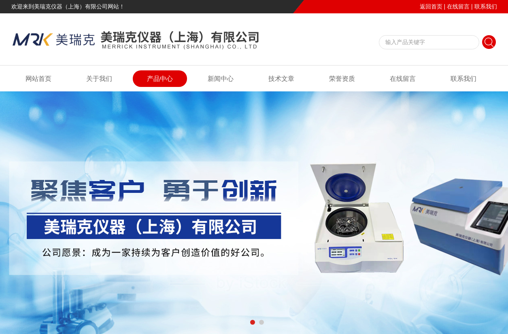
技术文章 (281, 78)
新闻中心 (221, 78)
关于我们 (99, 78)
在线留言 (458, 6)
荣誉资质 (342, 78)
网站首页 (38, 78)
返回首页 (431, 6)
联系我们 (485, 6)
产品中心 (160, 78)
